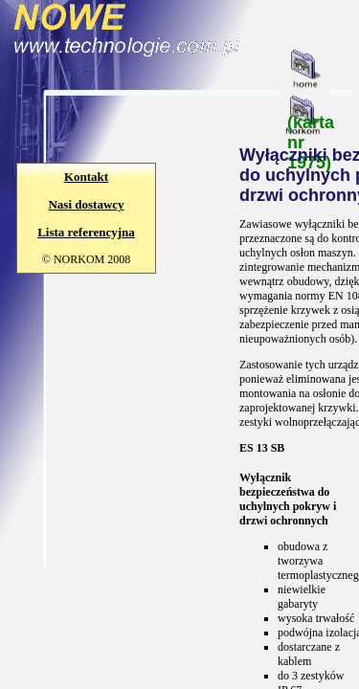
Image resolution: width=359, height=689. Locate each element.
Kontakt (86, 176)
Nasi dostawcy (85, 204)
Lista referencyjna (86, 232)
